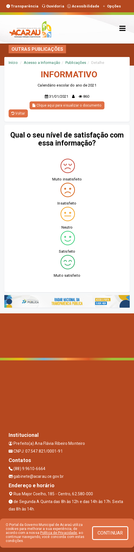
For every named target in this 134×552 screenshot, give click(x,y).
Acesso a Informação (42, 62)
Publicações (75, 62)
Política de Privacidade (58, 533)
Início (13, 62)
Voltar (18, 113)
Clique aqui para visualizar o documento (66, 105)
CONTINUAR (110, 533)
